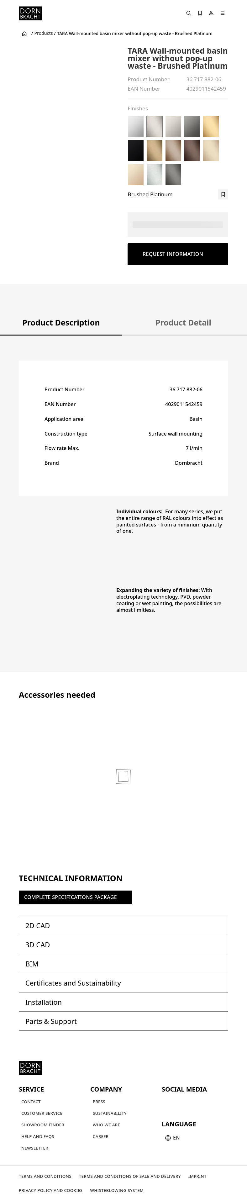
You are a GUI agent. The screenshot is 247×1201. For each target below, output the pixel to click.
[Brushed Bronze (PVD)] (173, 150)
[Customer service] (41, 1113)
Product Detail (183, 322)
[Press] (99, 1101)
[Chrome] (136, 126)
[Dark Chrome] (192, 126)
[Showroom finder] (42, 1124)
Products (43, 33)
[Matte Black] (136, 150)
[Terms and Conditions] (45, 1176)
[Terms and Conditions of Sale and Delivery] (130, 1176)
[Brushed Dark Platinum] (173, 175)
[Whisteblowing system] (117, 1190)
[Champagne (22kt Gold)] (136, 175)
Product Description (61, 322)
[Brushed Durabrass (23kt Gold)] (211, 126)
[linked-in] (212, 1102)
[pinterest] (190, 1102)
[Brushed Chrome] (154, 175)
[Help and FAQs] (37, 1136)
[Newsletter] (34, 1148)
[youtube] (167, 1102)
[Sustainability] (110, 1113)
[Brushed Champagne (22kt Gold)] (211, 150)
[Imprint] (197, 1176)
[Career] (101, 1136)
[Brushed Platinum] (154, 126)
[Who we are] (106, 1124)
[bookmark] (223, 194)
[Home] (30, 13)
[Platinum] (173, 126)
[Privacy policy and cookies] (50, 1190)
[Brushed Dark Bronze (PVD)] (192, 150)
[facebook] (201, 1102)
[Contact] (31, 1101)
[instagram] (179, 1102)
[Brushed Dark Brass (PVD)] (154, 150)
